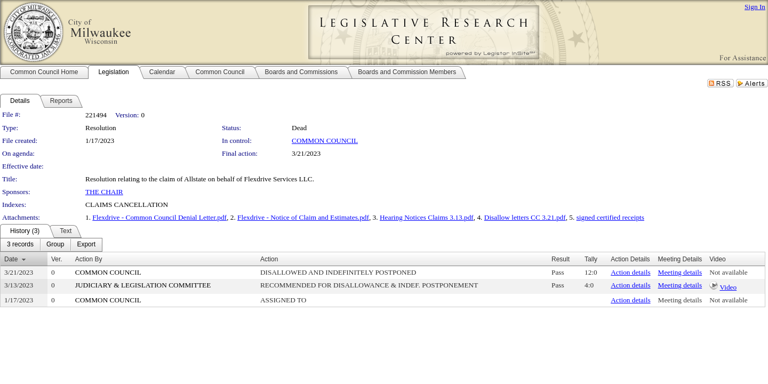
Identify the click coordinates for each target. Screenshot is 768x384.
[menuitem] (20, 244)
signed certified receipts (610, 217)
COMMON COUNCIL (325, 141)
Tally (591, 259)
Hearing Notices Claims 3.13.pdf (427, 217)
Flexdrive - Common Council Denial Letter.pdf (159, 217)
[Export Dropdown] (86, 244)
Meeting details (680, 272)
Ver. (56, 259)
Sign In (755, 7)
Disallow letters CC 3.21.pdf (525, 217)
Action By (88, 259)
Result (560, 259)
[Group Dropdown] (55, 244)
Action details (630, 272)
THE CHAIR (104, 192)
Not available (728, 272)
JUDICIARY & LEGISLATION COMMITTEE (143, 285)
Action (269, 259)
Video (728, 287)
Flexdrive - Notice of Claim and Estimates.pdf (303, 217)
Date (11, 259)
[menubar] (51, 245)
